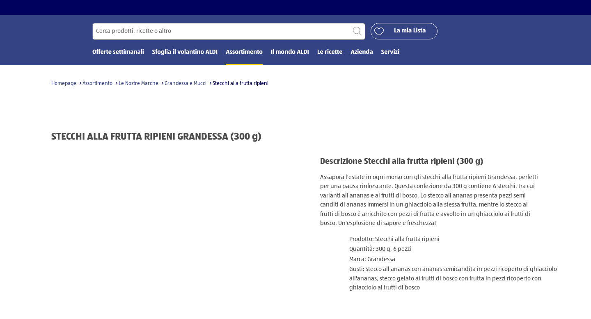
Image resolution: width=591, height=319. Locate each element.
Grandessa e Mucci (185, 83)
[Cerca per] (228, 31)
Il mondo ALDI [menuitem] (290, 52)
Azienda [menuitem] (361, 52)
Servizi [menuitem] (390, 52)
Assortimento (97, 83)
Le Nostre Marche (138, 83)
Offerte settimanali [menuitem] (118, 52)
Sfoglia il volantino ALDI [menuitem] (185, 52)
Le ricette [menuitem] (330, 52)
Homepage (63, 83)
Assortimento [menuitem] (244, 52)
